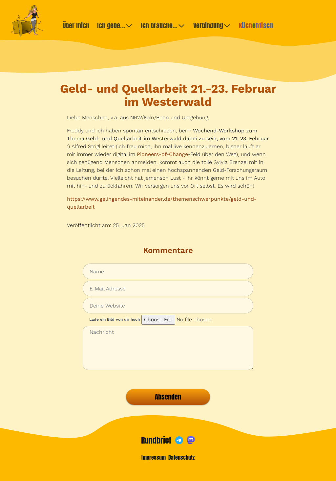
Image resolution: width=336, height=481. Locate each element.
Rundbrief (156, 440)
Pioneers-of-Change (162, 154)
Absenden (168, 397)
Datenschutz (181, 457)
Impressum (153, 457)
